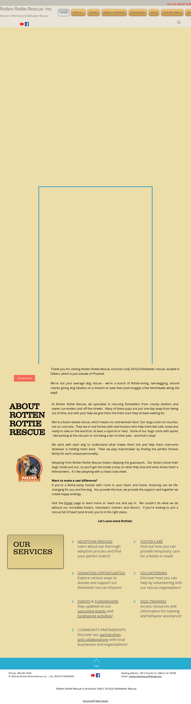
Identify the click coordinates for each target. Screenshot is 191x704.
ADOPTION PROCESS (95, 541)
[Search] (179, 22)
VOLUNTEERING (153, 573)
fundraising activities (95, 616)
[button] (78, 12)
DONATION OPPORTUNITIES (101, 573)
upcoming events (92, 611)
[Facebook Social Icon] (27, 24)
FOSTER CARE (151, 541)
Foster (68, 503)
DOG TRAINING (153, 601)
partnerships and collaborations (99, 637)
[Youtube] (22, 24)
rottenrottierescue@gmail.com (145, 676)
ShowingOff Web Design (95, 701)
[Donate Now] (24, 378)
